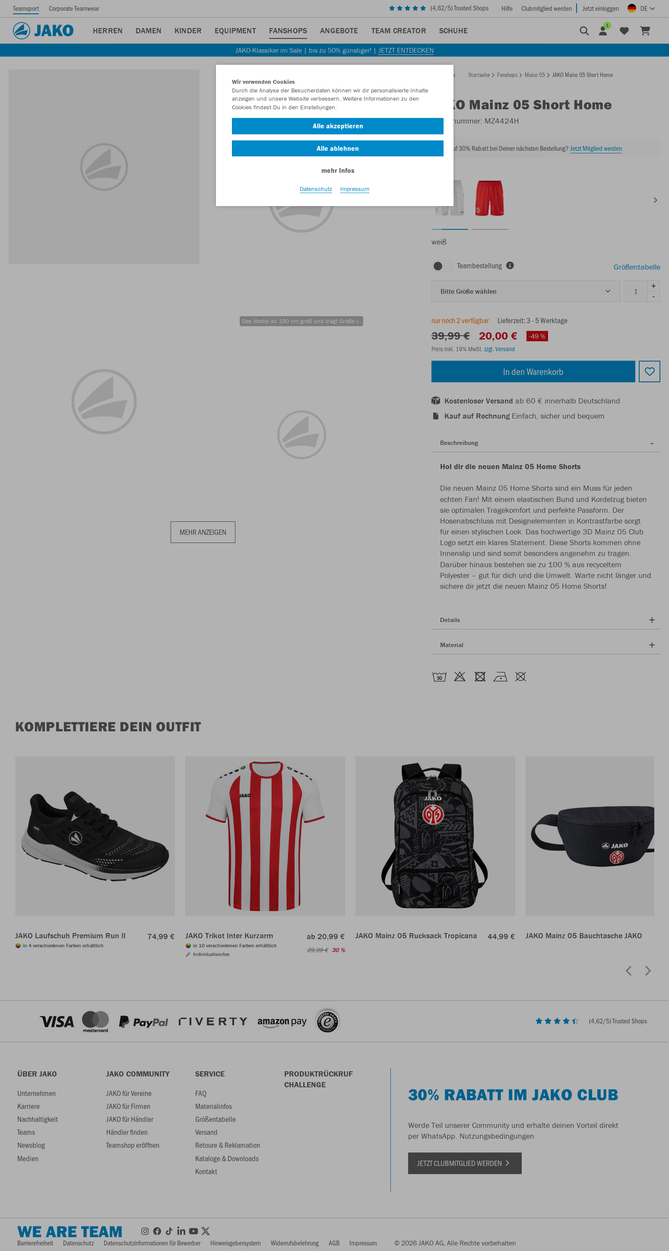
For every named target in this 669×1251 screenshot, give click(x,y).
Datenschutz (316, 190)
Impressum (354, 190)
